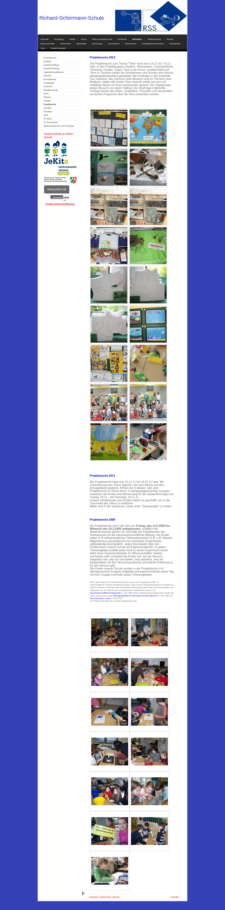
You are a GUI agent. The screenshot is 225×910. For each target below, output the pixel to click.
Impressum (93, 897)
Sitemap (116, 897)
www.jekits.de (56, 189)
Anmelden (175, 897)
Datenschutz (105, 897)
